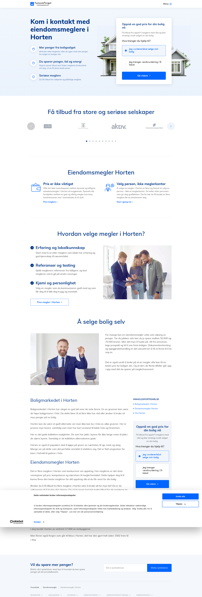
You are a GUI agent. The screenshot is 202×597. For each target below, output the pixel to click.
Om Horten (140, 411)
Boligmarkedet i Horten (146, 401)
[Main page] (42, 4)
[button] (86, 138)
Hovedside (36, 585)
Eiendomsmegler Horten (146, 406)
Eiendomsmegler (51, 585)
